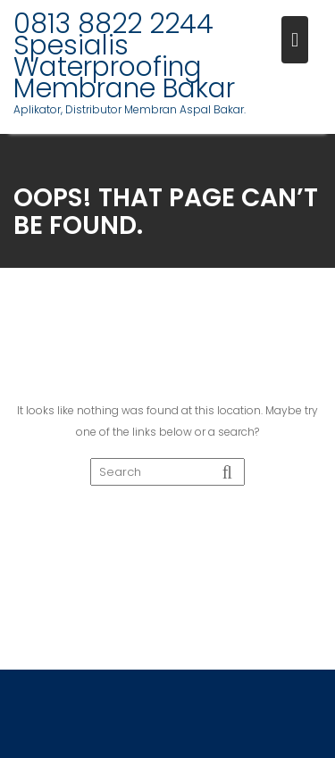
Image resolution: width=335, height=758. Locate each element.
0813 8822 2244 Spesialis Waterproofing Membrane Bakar (124, 56)
